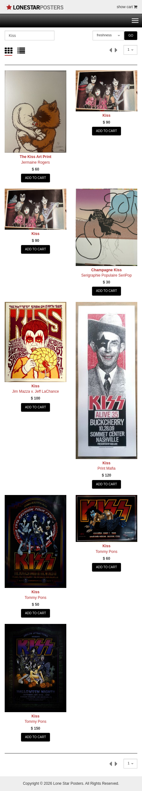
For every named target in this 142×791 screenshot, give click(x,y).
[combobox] (108, 35)
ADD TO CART (35, 178)
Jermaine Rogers (35, 162)
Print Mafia (106, 468)
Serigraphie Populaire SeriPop (106, 275)
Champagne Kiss (106, 270)
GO (130, 35)
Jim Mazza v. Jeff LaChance (35, 391)
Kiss (106, 115)
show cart (127, 7)
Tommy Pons (35, 597)
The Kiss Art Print (35, 157)
